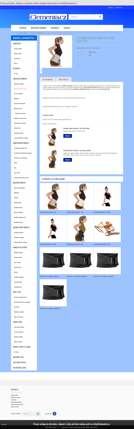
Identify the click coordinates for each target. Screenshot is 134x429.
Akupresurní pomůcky (19, 188)
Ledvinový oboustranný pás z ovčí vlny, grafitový (77, 150)
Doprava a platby (15, 397)
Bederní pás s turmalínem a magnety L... (50, 276)
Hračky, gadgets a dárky (22, 347)
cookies (59, 427)
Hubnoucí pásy (17, 267)
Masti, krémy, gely (18, 317)
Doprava (23, 27)
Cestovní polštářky (18, 332)
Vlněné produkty (18, 342)
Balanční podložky (18, 252)
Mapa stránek (15, 407)
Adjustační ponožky (18, 84)
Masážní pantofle (18, 207)
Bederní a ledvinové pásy (38, 33)
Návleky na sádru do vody (20, 118)
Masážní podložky (18, 212)
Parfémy (16, 352)
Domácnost (17, 43)
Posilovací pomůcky (19, 277)
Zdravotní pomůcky (22, 33)
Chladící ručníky (18, 257)
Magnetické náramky (20, 113)
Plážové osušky (17, 53)
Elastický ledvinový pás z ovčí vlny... (102, 212)
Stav (80, 55)
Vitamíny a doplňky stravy (20, 297)
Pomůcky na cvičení (20, 247)
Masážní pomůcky (19, 182)
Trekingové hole (18, 287)
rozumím (4, 424)
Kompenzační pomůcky (21, 143)
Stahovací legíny (18, 282)
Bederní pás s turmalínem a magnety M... (77, 276)
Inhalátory (16, 98)
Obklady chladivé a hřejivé (20, 242)
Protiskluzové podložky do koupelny (22, 153)
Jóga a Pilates (17, 262)
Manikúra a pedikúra (19, 312)
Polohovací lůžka (19, 367)
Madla (15, 163)
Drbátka (16, 198)
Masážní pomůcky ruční (19, 217)
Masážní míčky (17, 203)
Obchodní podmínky (38, 27)
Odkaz (80, 52)
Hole (15, 168)
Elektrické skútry (19, 362)
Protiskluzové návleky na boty (21, 178)
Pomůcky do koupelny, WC (20, 148)
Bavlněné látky (18, 357)
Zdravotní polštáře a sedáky (21, 138)
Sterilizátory (17, 58)
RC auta (16, 73)
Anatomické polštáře (19, 327)
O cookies (13, 400)
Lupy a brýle (17, 173)
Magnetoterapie (18, 108)
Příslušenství (64, 79)
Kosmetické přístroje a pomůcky (22, 302)
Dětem (15, 63)
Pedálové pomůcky (18, 232)
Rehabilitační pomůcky (21, 227)
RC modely (16, 68)
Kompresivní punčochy (19, 103)
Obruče (16, 272)
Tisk (44, 72)
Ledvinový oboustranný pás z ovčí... (48, 212)
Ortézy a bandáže (18, 94)
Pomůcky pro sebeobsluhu (20, 158)
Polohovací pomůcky (19, 237)
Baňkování (16, 193)
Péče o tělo (17, 292)
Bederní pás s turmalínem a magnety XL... (50, 308)
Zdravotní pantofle (18, 133)
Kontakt (67, 27)
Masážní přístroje (18, 222)
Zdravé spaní (17, 322)
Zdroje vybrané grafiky (17, 404)
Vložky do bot (17, 128)
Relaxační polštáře (18, 337)
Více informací (48, 79)
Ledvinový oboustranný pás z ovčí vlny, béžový (76, 128)
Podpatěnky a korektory (20, 123)
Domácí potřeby (18, 49)
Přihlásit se (119, 7)
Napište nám (14, 395)
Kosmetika (16, 307)
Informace (55, 27)
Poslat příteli (46, 69)
